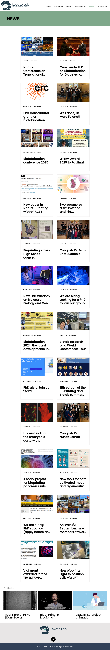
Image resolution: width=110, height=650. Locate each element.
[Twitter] (53, 639)
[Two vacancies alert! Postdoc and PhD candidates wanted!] (73, 184)
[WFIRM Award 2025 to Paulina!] (73, 138)
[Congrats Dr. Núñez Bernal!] (73, 412)
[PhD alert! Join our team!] (37, 367)
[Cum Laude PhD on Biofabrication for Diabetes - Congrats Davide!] (73, 46)
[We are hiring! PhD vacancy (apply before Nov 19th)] (37, 504)
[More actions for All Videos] (9, 588)
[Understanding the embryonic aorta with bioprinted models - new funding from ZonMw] (37, 412)
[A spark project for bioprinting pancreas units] (37, 458)
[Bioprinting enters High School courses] (37, 229)
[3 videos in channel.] (55, 605)
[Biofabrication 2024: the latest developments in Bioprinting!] (37, 321)
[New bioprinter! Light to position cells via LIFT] (73, 550)
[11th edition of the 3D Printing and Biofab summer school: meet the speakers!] (73, 367)
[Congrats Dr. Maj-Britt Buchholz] (73, 229)
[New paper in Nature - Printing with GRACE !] (37, 184)
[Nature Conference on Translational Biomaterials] (37, 46)
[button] (9, 588)
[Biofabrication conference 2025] (37, 138)
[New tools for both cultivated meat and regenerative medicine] (73, 458)
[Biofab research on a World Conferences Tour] (73, 321)
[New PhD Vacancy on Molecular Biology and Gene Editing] (37, 275)
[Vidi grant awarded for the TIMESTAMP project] (37, 550)
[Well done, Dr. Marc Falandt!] (73, 92)
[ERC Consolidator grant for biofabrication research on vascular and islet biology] (37, 92)
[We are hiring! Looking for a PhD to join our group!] (73, 275)
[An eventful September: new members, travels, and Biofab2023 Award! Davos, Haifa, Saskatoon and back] (73, 504)
